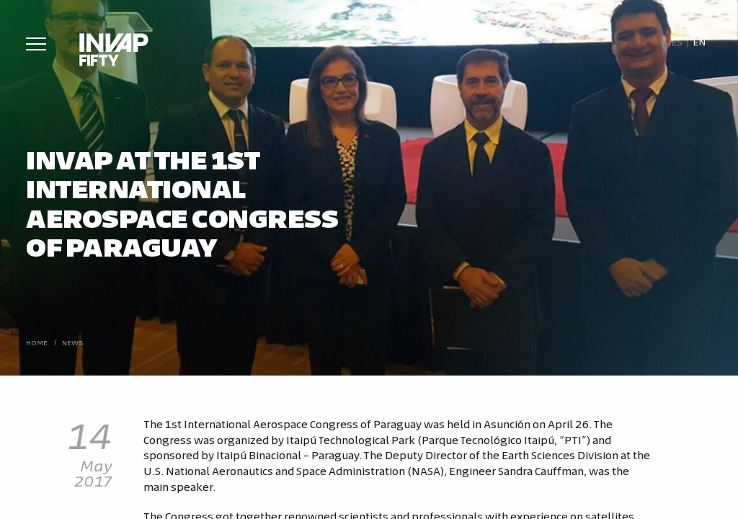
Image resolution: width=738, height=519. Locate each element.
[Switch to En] (699, 42)
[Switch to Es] (676, 42)
